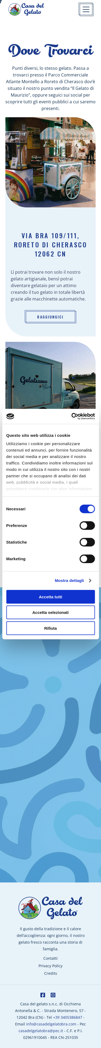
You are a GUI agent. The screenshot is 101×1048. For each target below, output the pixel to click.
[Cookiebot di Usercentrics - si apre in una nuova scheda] (72, 416)
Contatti (50, 958)
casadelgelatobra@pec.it (41, 1030)
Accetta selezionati (50, 612)
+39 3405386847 (67, 1017)
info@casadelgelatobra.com (51, 1024)
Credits (50, 973)
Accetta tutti (50, 596)
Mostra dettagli (69, 580)
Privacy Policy (50, 965)
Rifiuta (50, 628)
